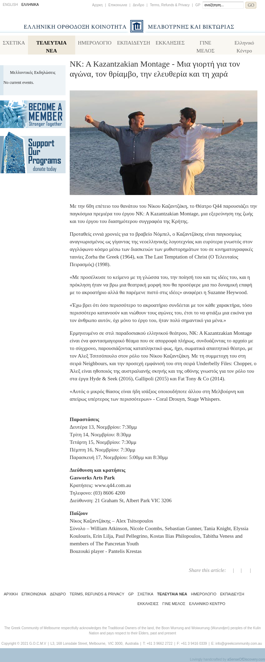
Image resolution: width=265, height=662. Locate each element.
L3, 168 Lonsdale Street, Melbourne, (78, 643)
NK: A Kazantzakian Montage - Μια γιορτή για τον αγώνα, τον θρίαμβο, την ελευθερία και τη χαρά (155, 68)
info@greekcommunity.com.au (238, 643)
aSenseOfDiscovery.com (246, 659)
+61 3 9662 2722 (160, 643)
